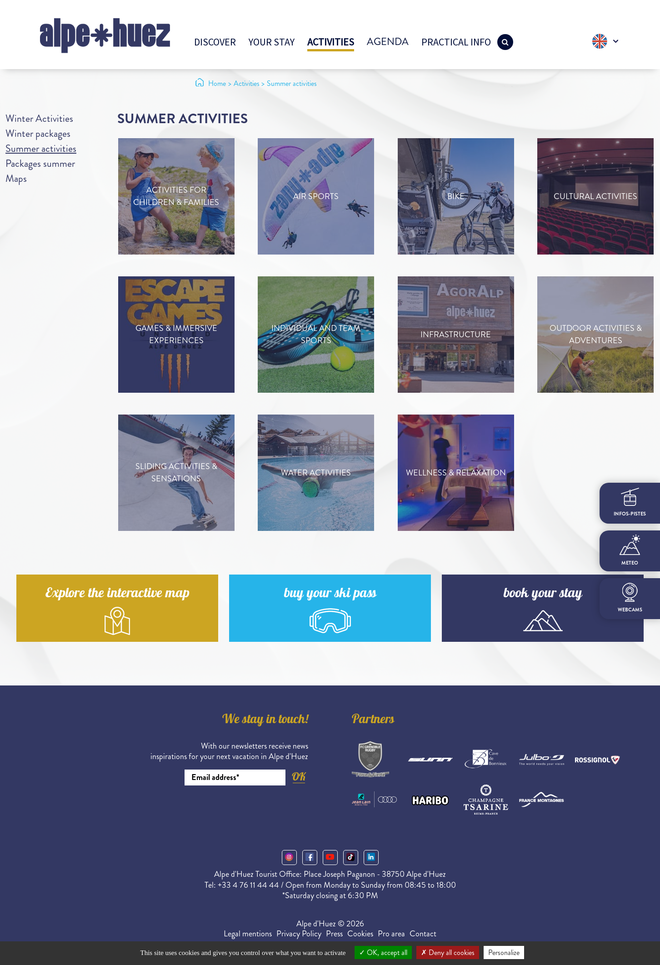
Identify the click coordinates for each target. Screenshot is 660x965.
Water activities (316, 473)
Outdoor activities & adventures (596, 334)
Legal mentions (248, 934)
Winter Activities (39, 118)
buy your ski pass (330, 594)
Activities (330, 41)
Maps (16, 178)
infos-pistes (630, 502)
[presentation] (239, 810)
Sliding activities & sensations (176, 472)
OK (298, 777)
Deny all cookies (448, 952)
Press (334, 934)
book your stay (543, 594)
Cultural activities (595, 196)
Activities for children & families (176, 196)
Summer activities (40, 148)
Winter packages (37, 133)
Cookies (360, 934)
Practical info (456, 41)
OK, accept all (383, 952)
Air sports (316, 196)
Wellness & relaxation (456, 473)
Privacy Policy (298, 934)
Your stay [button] (272, 41)
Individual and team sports (315, 334)
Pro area (391, 934)
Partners (373, 720)
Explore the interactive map (117, 594)
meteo (630, 550)
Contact (423, 934)
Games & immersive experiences (176, 334)
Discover (215, 41)
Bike (456, 196)
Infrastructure (455, 334)
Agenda (388, 42)
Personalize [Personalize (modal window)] (504, 952)
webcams (630, 598)
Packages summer (40, 163)
